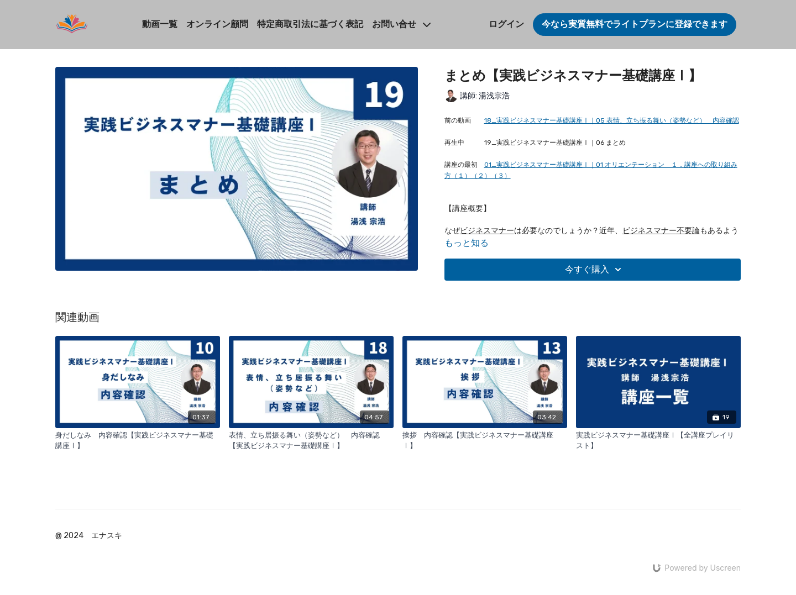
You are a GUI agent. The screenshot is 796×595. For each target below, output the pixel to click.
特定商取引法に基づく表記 (310, 24)
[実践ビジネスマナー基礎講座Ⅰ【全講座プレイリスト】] (658, 440)
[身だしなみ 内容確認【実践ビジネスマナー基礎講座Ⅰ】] (137, 440)
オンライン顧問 (217, 24)
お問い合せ (401, 24)
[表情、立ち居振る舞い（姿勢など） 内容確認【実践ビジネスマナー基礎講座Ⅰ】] (311, 440)
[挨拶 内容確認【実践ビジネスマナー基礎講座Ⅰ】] (484, 440)
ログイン (506, 24)
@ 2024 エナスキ (88, 536)
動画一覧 (159, 24)
